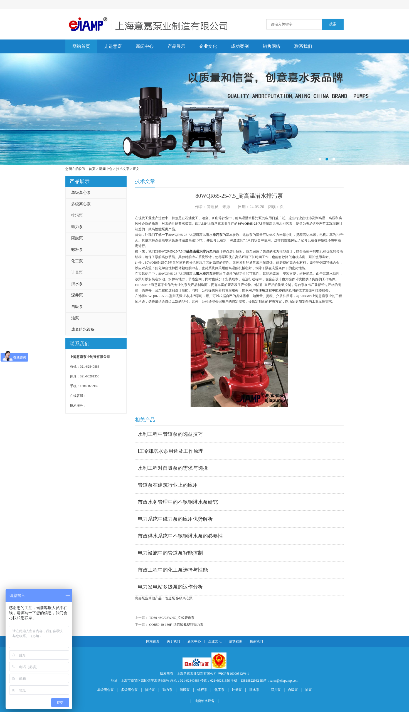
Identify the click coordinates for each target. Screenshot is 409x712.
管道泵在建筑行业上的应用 (168, 485)
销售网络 (271, 46)
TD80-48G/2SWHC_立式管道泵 (171, 618)
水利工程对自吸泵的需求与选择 (173, 468)
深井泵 (77, 295)
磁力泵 (77, 227)
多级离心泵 (81, 204)
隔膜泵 (77, 238)
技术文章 (122, 169)
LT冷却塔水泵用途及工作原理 (170, 451)
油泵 (75, 318)
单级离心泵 (81, 193)
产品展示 (176, 46)
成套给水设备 (83, 329)
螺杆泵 (77, 250)
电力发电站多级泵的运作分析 (170, 587)
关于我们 (173, 641)
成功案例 (240, 46)
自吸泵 (77, 307)
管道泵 (170, 598)
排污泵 (77, 215)
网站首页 (81, 46)
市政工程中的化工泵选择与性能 (173, 570)
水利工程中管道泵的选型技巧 (170, 434)
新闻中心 (145, 46)
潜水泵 (77, 284)
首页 (92, 169)
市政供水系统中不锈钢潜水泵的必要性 (180, 536)
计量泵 (77, 272)
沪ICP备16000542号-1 (233, 674)
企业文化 (208, 46)
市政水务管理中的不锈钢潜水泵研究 (178, 502)
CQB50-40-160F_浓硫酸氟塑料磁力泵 (176, 625)
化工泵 (77, 261)
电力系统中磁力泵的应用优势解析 (175, 519)
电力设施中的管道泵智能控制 (170, 553)
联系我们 (303, 46)
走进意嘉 (113, 46)
